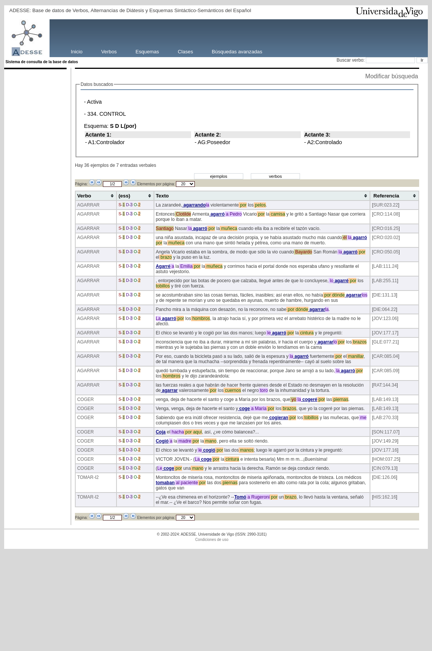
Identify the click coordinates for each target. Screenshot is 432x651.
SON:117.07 (385, 432)
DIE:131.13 (384, 295)
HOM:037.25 (386, 459)
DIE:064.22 (384, 309)
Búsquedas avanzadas (237, 51)
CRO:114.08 (386, 214)
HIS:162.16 (384, 497)
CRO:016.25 (386, 228)
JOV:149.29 (385, 441)
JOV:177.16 (385, 450)
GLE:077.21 (385, 342)
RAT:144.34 (385, 385)
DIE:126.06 (384, 477)
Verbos (109, 51)
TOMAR (85, 477)
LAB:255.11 (385, 280)
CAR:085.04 (385, 356)
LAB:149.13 (385, 399)
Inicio (76, 51)
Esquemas (147, 51)
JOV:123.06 (385, 318)
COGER (85, 399)
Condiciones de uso (211, 540)
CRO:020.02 (386, 237)
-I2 (96, 477)
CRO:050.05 (386, 252)
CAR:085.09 (385, 370)
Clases (185, 51)
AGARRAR (88, 205)
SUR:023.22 (385, 205)
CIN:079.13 (384, 468)
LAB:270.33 (385, 417)
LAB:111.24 (385, 266)
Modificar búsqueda (391, 76)
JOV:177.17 (385, 333)
